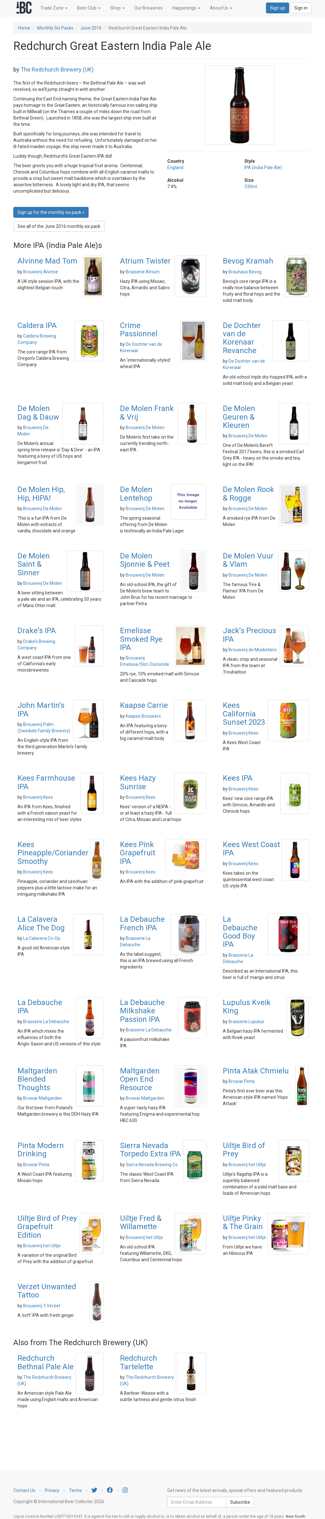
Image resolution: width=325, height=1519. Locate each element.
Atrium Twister (145, 261)
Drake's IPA (36, 630)
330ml (250, 186)
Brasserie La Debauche (46, 1021)
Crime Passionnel (138, 329)
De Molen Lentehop (136, 493)
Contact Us (24, 1490)
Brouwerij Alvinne (40, 271)
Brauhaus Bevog (245, 271)
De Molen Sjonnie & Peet (144, 560)
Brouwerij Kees (243, 733)
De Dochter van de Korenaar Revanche (242, 338)
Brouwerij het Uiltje (247, 1164)
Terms (75, 1490)
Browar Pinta (242, 1081)
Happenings (186, 7)
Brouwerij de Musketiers (253, 649)
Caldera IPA (37, 325)
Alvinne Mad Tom (47, 261)
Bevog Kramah (248, 261)
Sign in (301, 7)
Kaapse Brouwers (143, 716)
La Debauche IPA (39, 1006)
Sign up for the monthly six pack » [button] (50, 212)
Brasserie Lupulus (246, 1021)
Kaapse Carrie (144, 705)
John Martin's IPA (40, 709)
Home (24, 28)
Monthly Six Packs (55, 28)
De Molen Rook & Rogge (248, 493)
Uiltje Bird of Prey (244, 1149)
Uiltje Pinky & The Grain (243, 1222)
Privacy (52, 1490)
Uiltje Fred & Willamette (141, 1222)
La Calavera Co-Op (41, 938)
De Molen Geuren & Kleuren (239, 417)
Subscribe (240, 1502)
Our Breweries (148, 7)
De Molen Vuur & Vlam (248, 560)
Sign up (277, 7)
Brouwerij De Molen (145, 427)
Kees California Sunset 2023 (244, 714)
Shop (117, 7)
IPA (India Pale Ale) (263, 167)
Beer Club (89, 7)
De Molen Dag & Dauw (38, 412)
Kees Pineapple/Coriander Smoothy (53, 853)
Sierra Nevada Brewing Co (152, 1164)
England (175, 167)
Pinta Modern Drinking (40, 1149)
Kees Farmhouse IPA (46, 782)
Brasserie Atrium (143, 271)
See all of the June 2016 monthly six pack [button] (58, 226)
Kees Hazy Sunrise (138, 782)
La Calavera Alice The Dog (41, 923)
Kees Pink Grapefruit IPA (137, 853)
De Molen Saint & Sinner (33, 564)
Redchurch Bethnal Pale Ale (45, 1362)
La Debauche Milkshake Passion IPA (142, 1011)
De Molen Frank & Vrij (147, 412)
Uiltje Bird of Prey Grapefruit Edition (47, 1227)
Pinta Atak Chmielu (256, 1070)
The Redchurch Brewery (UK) (57, 69)
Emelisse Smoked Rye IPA (141, 639)
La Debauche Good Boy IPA (240, 932)
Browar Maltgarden (42, 1098)
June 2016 (91, 28)
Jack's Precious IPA (249, 634)
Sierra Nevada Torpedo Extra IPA (150, 1149)
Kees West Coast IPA (251, 848)
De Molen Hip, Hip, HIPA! (41, 493)
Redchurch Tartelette (138, 1362)
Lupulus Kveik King (247, 1006)
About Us (221, 7)
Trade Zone (54, 7)
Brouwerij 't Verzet (41, 1305)
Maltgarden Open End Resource (140, 1079)
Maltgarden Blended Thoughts (37, 1079)
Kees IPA (238, 778)
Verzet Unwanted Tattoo (46, 1290)
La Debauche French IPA (142, 923)
